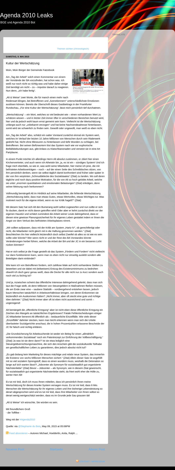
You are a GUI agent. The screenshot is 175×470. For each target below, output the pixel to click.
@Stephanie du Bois (29, 426)
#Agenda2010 (27, 419)
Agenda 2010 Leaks (26, 15)
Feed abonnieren (18, 433)
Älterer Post (96, 449)
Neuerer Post (15, 449)
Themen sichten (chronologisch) (73, 48)
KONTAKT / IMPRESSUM (92, 461)
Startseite (56, 449)
